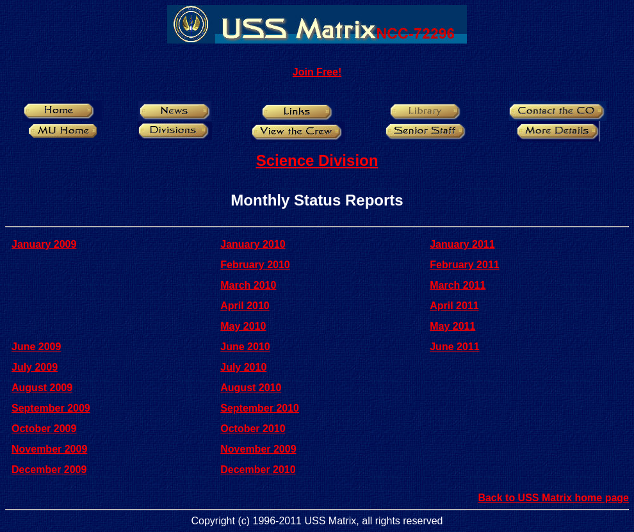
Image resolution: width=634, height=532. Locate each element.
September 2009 (51, 408)
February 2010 (255, 264)
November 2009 (49, 449)
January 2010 (252, 244)
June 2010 (245, 346)
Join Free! (317, 72)
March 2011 (457, 285)
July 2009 (35, 367)
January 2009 (44, 244)
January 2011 (462, 244)
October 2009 (44, 428)
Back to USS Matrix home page (553, 497)
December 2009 (49, 469)
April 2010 (244, 305)
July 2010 (243, 367)
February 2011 (465, 264)
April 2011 (454, 305)
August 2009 (42, 387)
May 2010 (243, 326)
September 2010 (259, 408)
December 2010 (257, 469)
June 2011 (454, 346)
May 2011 (452, 326)
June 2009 (36, 346)
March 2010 (248, 285)
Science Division (317, 160)
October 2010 (252, 428)
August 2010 (250, 387)
